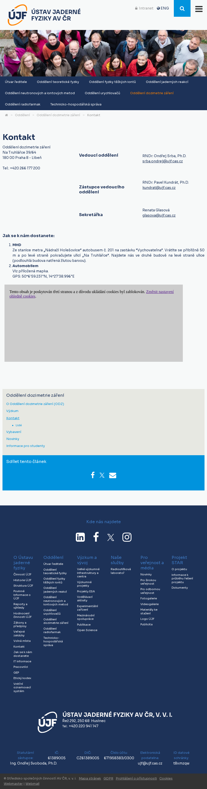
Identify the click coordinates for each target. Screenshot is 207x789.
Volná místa (22, 641)
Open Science (87, 630)
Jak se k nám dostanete (22, 654)
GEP (16, 672)
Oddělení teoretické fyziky (58, 82)
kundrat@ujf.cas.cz (159, 187)
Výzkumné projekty (84, 584)
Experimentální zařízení (87, 608)
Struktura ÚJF (23, 585)
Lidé (19, 425)
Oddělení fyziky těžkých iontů (112, 82)
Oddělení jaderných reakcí (167, 82)
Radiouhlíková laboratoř (121, 571)
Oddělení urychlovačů (102, 93)
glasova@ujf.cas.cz (159, 215)
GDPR (108, 779)
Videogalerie (149, 604)
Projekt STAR (179, 560)
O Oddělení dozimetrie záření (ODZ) (35, 404)
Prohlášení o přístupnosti (136, 779)
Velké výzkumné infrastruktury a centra (88, 572)
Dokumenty (180, 587)
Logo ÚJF (147, 619)
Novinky (12, 439)
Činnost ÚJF (22, 574)
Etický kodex (22, 678)
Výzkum (12, 411)
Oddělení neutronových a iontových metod (40, 93)
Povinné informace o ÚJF (22, 594)
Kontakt (93, 115)
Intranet (146, 8)
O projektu (179, 569)
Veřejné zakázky (19, 633)
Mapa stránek (90, 779)
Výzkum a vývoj (87, 560)
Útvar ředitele (16, 82)
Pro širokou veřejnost (148, 582)
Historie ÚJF (22, 580)
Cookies (166, 779)
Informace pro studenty (25, 446)
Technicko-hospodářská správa (76, 104)
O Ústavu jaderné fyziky (23, 563)
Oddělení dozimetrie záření (152, 93)
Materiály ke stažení (148, 611)
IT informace (22, 661)
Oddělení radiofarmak (22, 104)
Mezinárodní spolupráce (86, 617)
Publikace (84, 624)
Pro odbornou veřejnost (150, 591)
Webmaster (13, 784)
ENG (165, 8)
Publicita (146, 624)
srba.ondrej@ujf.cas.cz (162, 161)
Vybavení (13, 432)
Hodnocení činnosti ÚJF (22, 615)
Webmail (32, 784)
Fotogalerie (148, 598)
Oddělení (22, 115)
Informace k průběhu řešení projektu (182, 578)
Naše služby (117, 560)
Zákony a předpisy (19, 624)
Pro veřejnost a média (152, 563)
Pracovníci (20, 667)
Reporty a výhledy (20, 606)
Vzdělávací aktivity (85, 598)
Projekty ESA (86, 591)
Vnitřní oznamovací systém (22, 687)
